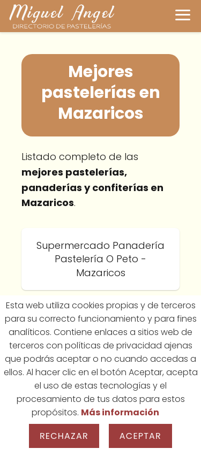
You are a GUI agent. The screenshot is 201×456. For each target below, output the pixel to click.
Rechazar (64, 436)
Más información (120, 412)
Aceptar (140, 436)
